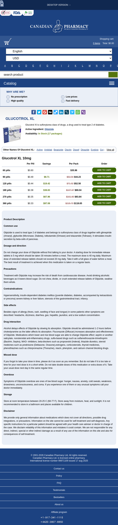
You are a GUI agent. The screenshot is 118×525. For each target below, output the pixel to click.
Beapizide (58, 150)
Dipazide (85, 150)
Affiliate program (59, 512)
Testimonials (59, 490)
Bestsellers (59, 497)
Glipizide (49, 129)
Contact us (59, 468)
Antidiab (48, 150)
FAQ (59, 483)
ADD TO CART (104, 170)
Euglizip (95, 150)
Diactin (68, 150)
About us (59, 504)
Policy (59, 476)
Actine (40, 150)
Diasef (76, 150)
